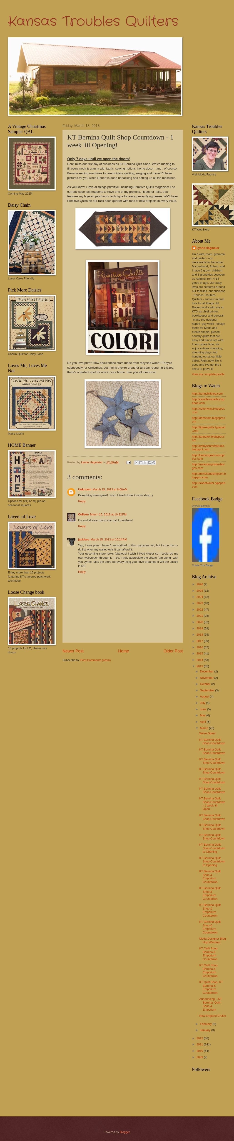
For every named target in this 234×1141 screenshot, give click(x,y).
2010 (200, 1050)
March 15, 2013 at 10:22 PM (108, 514)
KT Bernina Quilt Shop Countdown (212, 741)
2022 (200, 609)
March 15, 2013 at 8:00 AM (110, 489)
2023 (200, 603)
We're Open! (207, 733)
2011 (200, 1044)
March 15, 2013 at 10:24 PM (109, 539)
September (207, 690)
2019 (200, 628)
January (205, 1030)
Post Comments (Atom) (95, 660)
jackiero (83, 539)
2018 (200, 634)
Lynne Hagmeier (208, 248)
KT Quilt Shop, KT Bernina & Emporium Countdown (211, 987)
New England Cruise (212, 1015)
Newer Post (73, 651)
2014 (200, 660)
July (203, 703)
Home (123, 651)
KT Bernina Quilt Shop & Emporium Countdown (210, 876)
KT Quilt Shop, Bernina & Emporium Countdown (208, 954)
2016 (200, 647)
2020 (200, 622)
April (203, 721)
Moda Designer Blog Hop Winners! (212, 940)
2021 (200, 615)
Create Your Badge (202, 565)
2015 (200, 653)
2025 (200, 590)
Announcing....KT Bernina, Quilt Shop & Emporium (210, 1004)
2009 (200, 1057)
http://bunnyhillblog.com (207, 393)
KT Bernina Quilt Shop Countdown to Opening (212, 848)
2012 (200, 1038)
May (203, 715)
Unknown (84, 489)
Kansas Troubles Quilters (93, 21)
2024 (200, 596)
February (206, 1024)
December (207, 671)
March (204, 728)
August (205, 696)
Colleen (83, 514)
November (207, 678)
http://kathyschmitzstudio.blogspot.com (208, 447)
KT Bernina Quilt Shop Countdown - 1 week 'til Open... (212, 804)
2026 (200, 584)
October (205, 684)
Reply (82, 501)
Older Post (173, 651)
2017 (200, 641)
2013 (200, 666)
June (203, 709)
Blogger (125, 1132)
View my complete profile (208, 374)
